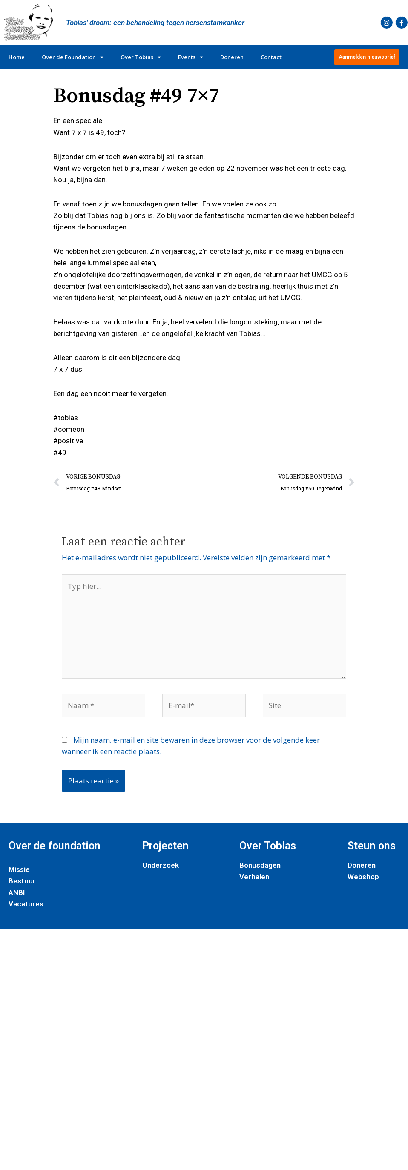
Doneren (232, 57)
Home (17, 57)
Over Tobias (141, 57)
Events (190, 57)
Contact (271, 57)
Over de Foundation (72, 57)
